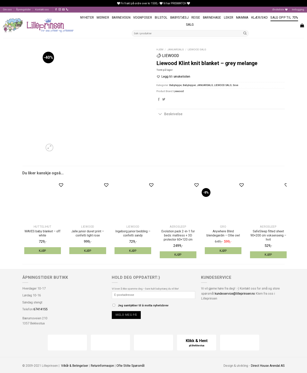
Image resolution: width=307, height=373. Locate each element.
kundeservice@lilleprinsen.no (235, 293)
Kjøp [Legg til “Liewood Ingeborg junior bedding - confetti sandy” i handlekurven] (132, 250)
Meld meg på (126, 315)
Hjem (159, 49)
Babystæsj (179, 17)
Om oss (7, 9)
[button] (173, 76)
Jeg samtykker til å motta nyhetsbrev (140, 305)
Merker (103, 17)
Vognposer (142, 17)
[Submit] (245, 33)
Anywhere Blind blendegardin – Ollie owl (223, 233)
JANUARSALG (175, 49)
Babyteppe (175, 85)
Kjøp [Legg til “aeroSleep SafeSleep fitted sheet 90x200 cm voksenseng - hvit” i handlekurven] (268, 254)
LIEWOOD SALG (197, 49)
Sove (235, 85)
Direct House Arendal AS (268, 366)
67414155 (40, 309)
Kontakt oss (42, 9)
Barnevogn (121, 17)
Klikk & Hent (196, 343)
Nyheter (87, 17)
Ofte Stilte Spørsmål (130, 366)
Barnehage (212, 17)
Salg (190, 24)
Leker (228, 17)
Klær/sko (259, 17)
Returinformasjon (102, 366)
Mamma (242, 17)
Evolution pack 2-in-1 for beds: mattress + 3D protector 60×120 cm (178, 235)
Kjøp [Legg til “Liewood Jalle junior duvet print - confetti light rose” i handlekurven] (87, 250)
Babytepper (189, 85)
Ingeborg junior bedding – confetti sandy (132, 233)
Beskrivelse (169, 114)
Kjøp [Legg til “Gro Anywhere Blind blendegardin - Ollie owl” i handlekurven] (223, 250)
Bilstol (161, 17)
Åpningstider (23, 9)
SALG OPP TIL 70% (284, 17)
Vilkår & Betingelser (74, 366)
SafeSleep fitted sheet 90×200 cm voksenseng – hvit (268, 235)
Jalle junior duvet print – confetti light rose (87, 233)
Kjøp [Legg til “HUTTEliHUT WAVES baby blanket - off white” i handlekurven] (42, 250)
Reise (195, 17)
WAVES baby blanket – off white (42, 233)
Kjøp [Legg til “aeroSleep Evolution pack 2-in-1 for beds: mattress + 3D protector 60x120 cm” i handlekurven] (178, 254)
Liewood (167, 55)
